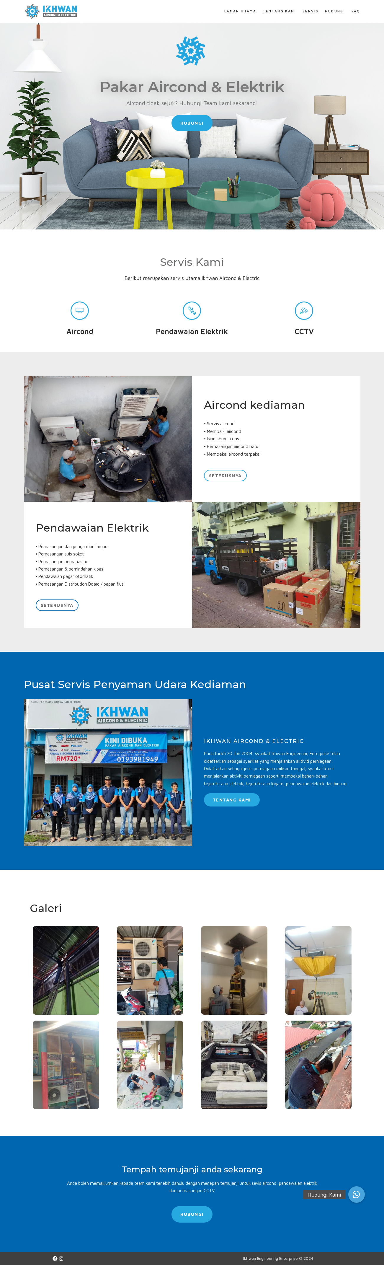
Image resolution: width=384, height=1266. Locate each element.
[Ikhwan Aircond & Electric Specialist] (52, 11)
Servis (310, 11)
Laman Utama (239, 11)
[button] (192, 123)
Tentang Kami (279, 11)
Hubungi (335, 11)
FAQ (356, 11)
